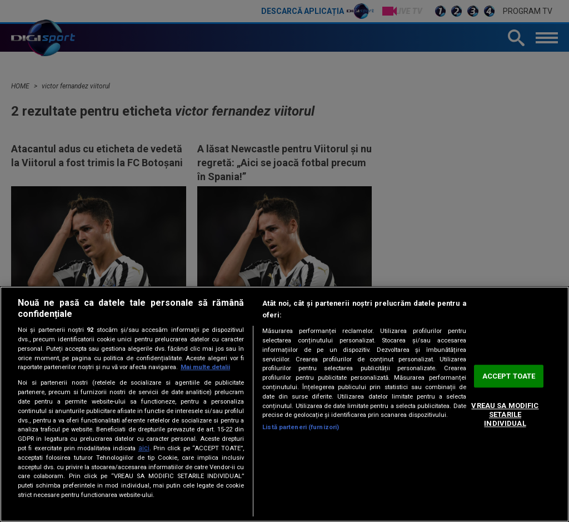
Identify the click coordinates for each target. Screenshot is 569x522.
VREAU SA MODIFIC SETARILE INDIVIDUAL (504, 414)
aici (143, 448)
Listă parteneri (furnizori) (300, 427)
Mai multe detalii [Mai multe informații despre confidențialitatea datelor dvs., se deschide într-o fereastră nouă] (205, 367)
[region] (284, 404)
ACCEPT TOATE (509, 376)
